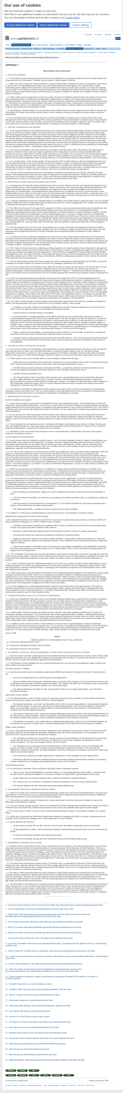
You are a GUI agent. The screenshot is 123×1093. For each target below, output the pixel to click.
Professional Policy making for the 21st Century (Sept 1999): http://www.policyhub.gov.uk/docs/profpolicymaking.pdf (53, 905)
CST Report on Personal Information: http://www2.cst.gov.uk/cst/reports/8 (37, 1022)
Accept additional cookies (20, 25)
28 (31, 509)
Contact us (117, 34)
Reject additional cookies (53, 25)
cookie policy (73, 17)
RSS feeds (108, 34)
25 (38, 492)
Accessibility (88, 34)
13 (40, 273)
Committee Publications (67, 52)
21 (103, 355)
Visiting (79, 45)
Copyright (64, 1085)
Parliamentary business (21, 45)
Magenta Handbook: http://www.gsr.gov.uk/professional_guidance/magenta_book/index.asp (44, 1060)
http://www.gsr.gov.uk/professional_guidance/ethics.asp (30, 1055)
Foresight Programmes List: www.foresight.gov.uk (28, 984)
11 (34, 248)
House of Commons (13, 49)
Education (88, 45)
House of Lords (27, 49)
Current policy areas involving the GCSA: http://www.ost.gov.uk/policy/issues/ (38, 938)
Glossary (15, 1085)
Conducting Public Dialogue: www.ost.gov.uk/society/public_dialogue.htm (37, 1006)
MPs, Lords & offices (40, 45)
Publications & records (74, 49)
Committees (60, 49)
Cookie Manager (90, 1085)
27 (57, 503)
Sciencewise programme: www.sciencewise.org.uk (28, 1000)
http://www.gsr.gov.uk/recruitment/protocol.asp (26, 1049)
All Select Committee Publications (86, 52)
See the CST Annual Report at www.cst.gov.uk (27, 1017)
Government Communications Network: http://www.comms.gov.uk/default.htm (39, 1038)
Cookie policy (80, 1085)
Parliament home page (20, 52)
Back (101, 905)
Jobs (45, 1085)
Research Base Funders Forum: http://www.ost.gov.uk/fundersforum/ (35, 1033)
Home (8, 45)
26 (35, 498)
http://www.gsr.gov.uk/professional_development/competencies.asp (35, 1044)
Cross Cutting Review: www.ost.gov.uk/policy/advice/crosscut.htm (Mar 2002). (38, 909)
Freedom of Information (35, 1085)
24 (13, 393)
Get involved (70, 45)
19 (104, 349)
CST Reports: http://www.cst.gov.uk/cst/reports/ (27, 1011)
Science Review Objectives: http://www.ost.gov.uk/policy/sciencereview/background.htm (43, 964)
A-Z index (8, 1085)
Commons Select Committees (106, 52)
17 (57, 326)
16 (44, 317)
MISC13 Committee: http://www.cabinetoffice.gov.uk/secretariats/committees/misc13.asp (42, 927)
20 (14, 353)
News (98, 49)
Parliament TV (89, 49)
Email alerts (98, 34)
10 (45, 239)
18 (84, 328)
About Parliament (56, 45)
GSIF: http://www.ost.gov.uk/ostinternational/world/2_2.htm (31, 1027)
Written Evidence (51, 57)
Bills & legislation (49, 49)
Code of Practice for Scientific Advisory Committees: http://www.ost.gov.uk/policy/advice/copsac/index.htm (49, 951)
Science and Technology (12, 54)
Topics (104, 49)
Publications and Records (51, 52)
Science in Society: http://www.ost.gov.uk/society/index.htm (32, 995)
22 (49, 362)
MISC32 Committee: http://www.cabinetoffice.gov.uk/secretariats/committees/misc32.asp (42, 933)
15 (57, 307)
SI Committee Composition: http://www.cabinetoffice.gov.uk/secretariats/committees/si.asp (43, 922)
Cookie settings (80, 25)
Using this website (53, 1085)
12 (82, 263)
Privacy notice (72, 1085)
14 (83, 298)
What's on (37, 49)
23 (43, 377)
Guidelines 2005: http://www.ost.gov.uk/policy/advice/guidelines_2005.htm (37, 989)
